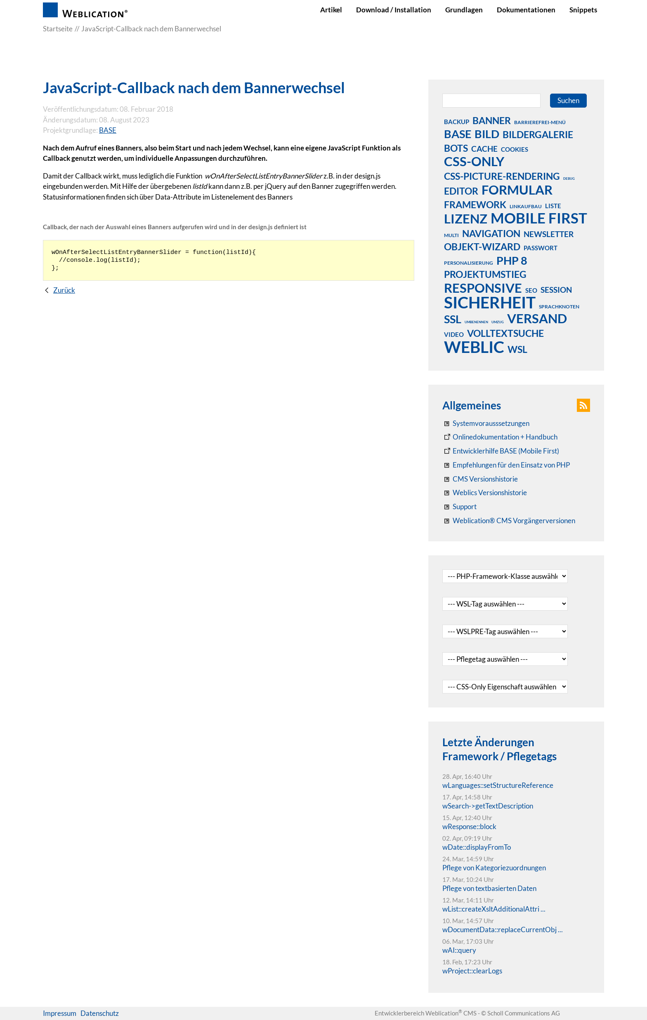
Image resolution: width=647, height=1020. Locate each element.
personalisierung (468, 263)
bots (456, 148)
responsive (483, 288)
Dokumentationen (526, 9)
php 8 (511, 260)
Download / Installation (393, 9)
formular (517, 189)
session (556, 289)
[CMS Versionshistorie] (480, 479)
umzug (497, 322)
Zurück (64, 290)
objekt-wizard (482, 246)
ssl (452, 318)
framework (475, 204)
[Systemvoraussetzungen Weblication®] (485, 423)
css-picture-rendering (502, 176)
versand (537, 318)
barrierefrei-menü (540, 122)
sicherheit (490, 302)
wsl (517, 349)
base (457, 133)
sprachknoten (559, 306)
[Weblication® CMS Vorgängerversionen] (508, 520)
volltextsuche (505, 333)
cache (484, 148)
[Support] (459, 506)
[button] (583, 405)
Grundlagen (464, 9)
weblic (474, 347)
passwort (540, 247)
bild (487, 133)
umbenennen (476, 322)
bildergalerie (538, 134)
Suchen (568, 100)
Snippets (583, 9)
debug (569, 178)
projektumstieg (485, 274)
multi (451, 235)
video (454, 334)
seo (531, 290)
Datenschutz (99, 1013)
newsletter (549, 234)
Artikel (331, 9)
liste (553, 205)
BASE (107, 130)
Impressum (59, 1013)
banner (491, 120)
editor (461, 191)
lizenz (465, 218)
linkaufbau (526, 206)
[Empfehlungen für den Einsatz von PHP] (506, 465)
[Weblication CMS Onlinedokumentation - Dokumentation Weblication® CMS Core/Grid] (499, 437)
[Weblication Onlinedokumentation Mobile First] (500, 451)
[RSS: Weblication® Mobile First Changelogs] (484, 492)
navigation (491, 233)
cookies (514, 149)
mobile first (539, 217)
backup (456, 121)
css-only (474, 161)
